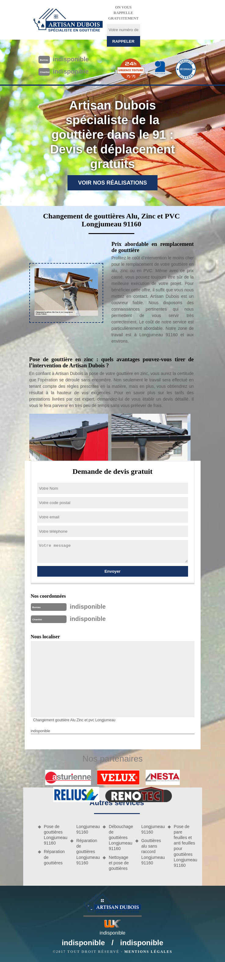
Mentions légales (148, 951)
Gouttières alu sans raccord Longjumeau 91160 (152, 851)
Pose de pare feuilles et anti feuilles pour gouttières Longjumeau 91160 (185, 846)
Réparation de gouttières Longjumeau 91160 (87, 851)
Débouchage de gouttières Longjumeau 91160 (120, 837)
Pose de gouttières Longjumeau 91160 (55, 835)
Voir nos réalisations (112, 183)
